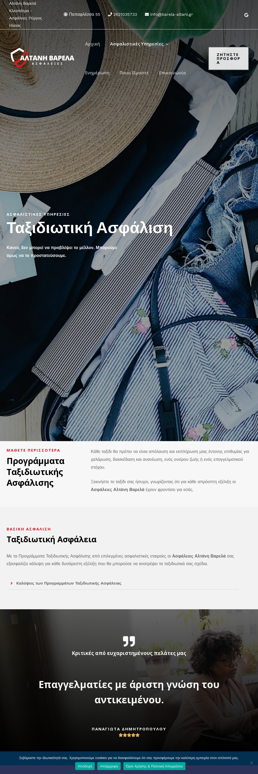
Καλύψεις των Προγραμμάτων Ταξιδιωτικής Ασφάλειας (71, 583)
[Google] (246, 15)
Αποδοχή (85, 766)
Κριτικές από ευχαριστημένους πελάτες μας (129, 652)
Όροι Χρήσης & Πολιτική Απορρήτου (154, 766)
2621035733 (125, 14)
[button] (122, 583)
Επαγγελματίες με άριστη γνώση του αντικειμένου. (129, 691)
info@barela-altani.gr (171, 14)
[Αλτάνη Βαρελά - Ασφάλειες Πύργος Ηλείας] (42, 57)
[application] (163, 43)
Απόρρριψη (109, 766)
